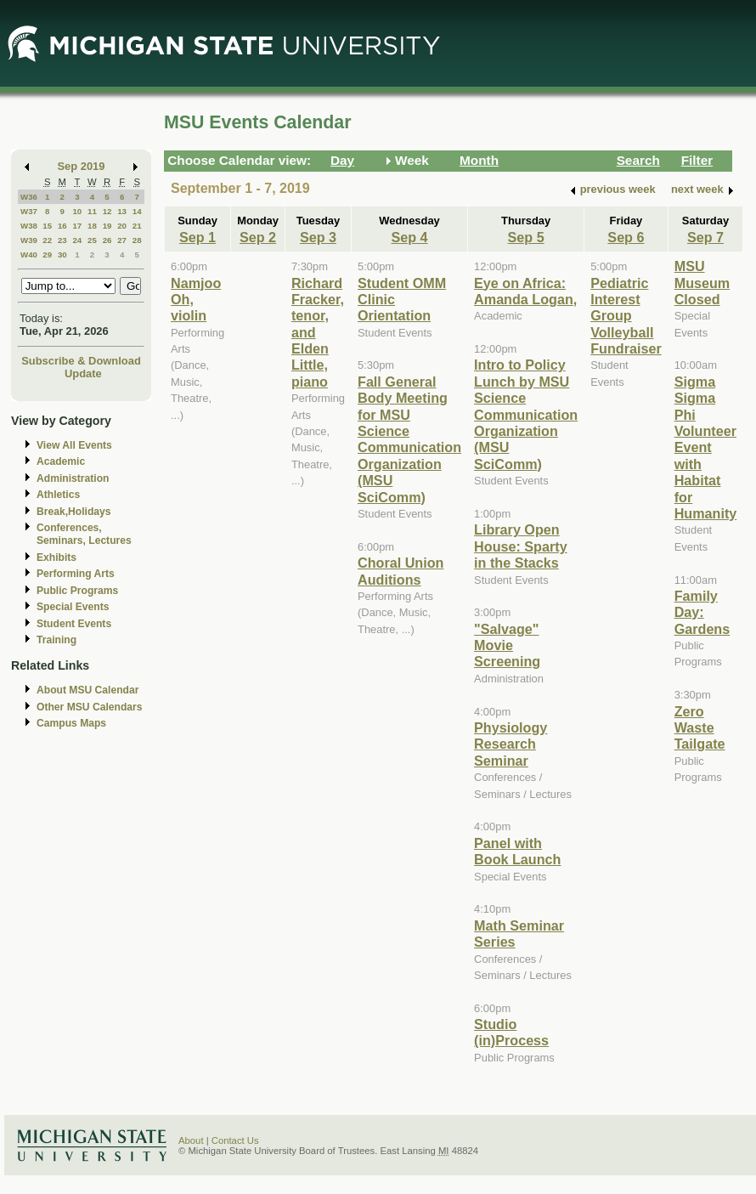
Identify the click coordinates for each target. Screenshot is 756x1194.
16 (62, 225)
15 (47, 225)
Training (56, 640)
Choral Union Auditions (400, 570)
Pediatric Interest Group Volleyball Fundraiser (626, 316)
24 (77, 240)
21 (137, 225)
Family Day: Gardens (702, 612)
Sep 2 (258, 237)
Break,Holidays (74, 512)
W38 (28, 225)
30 (62, 254)
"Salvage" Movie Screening (507, 645)
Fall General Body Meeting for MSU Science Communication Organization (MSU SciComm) (409, 439)
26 (107, 240)
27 (122, 240)
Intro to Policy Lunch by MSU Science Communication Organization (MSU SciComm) (526, 414)
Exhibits (56, 557)
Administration (73, 478)
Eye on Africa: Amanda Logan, (525, 291)
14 (137, 211)
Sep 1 (197, 237)
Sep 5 (526, 237)
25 (92, 240)
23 (62, 240)
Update (83, 373)
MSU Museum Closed (702, 282)
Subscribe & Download (81, 360)
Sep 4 (410, 237)
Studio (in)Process (511, 1032)
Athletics (58, 495)
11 (92, 211)
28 (137, 240)
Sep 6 (625, 237)
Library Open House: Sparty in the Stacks (520, 546)
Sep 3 (318, 237)
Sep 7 (705, 237)
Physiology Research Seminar (510, 744)
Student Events (74, 624)
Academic (61, 461)
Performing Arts (76, 574)
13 (122, 211)
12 (107, 211)
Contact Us (235, 1140)
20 (122, 225)
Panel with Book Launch (517, 851)
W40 (28, 254)
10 (77, 211)
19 (107, 225)
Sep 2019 (81, 166)
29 (47, 254)
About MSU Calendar (87, 690)
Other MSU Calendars (90, 707)
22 (47, 240)
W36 (28, 196)
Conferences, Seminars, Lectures (84, 534)
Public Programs (77, 591)
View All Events (74, 445)
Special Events (73, 607)
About (191, 1140)
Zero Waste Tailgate (699, 728)
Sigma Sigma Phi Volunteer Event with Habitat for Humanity (705, 447)
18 (92, 225)
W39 (28, 240)
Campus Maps (71, 723)
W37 (28, 211)
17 (77, 225)
